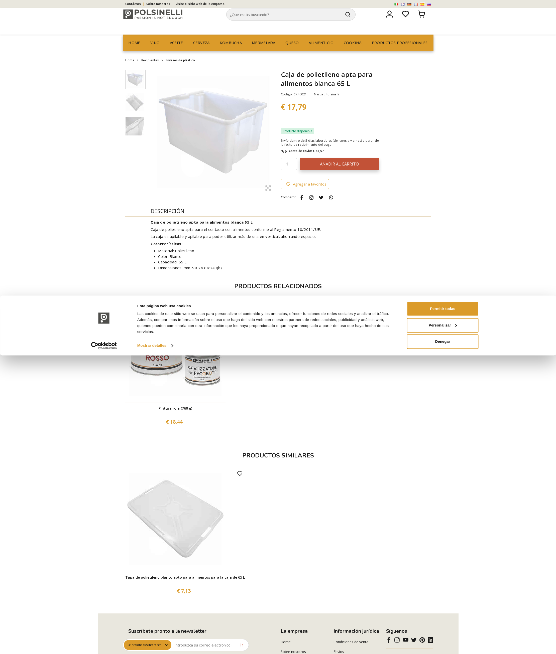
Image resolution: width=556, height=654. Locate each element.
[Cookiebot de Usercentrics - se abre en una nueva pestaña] (104, 644)
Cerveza (201, 52)
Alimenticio (321, 52)
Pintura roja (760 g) (175, 417)
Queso (292, 52)
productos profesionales (400, 52)
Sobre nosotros (158, 4)
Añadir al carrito (339, 173)
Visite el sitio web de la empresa (200, 4)
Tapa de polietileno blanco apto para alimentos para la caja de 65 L (185, 586)
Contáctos (133, 4)
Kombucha (231, 52)
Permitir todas (442, 607)
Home (134, 52)
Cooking (353, 52)
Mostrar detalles (152, 644)
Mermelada (263, 52)
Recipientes (150, 70)
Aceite (176, 52)
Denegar (442, 640)
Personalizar (443, 623)
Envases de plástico (180, 70)
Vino (155, 52)
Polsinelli (332, 104)
